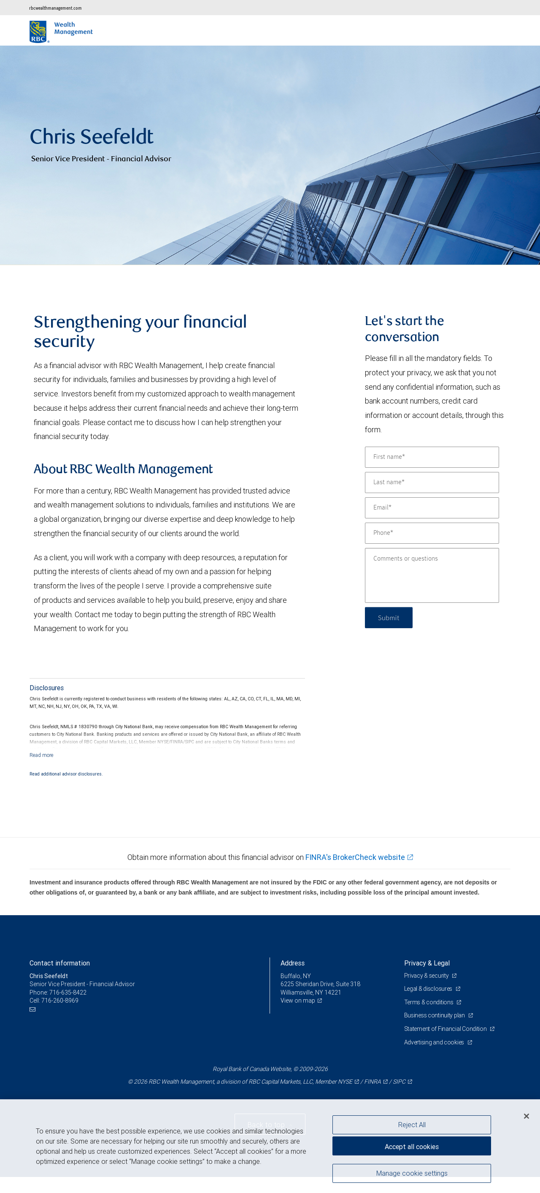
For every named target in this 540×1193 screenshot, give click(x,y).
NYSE (345, 1081)
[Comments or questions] (432, 575)
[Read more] (42, 755)
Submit (389, 617)
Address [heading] (293, 963)
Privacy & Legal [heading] (427, 963)
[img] (270, 155)
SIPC (399, 1081)
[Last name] (432, 482)
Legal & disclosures (429, 988)
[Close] (526, 1116)
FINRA (372, 1081)
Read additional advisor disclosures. (66, 774)
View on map (298, 1000)
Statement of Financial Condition (446, 1029)
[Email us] (34, 1009)
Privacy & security (427, 975)
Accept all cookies (412, 1146)
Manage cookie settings (412, 1173)
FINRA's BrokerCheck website (355, 857)
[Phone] (432, 533)
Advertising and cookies (434, 1042)
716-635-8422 (67, 992)
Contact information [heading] (60, 963)
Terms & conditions (429, 1002)
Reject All (412, 1124)
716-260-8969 (59, 1000)
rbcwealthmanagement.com (55, 8)
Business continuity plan (435, 1015)
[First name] (432, 457)
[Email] (432, 507)
